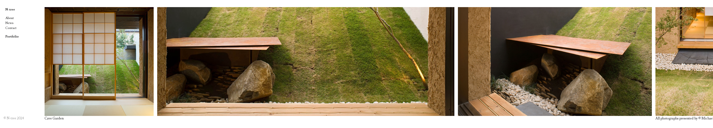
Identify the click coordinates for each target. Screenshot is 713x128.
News (9, 23)
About (9, 18)
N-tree (10, 9)
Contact (11, 28)
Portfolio (12, 36)
